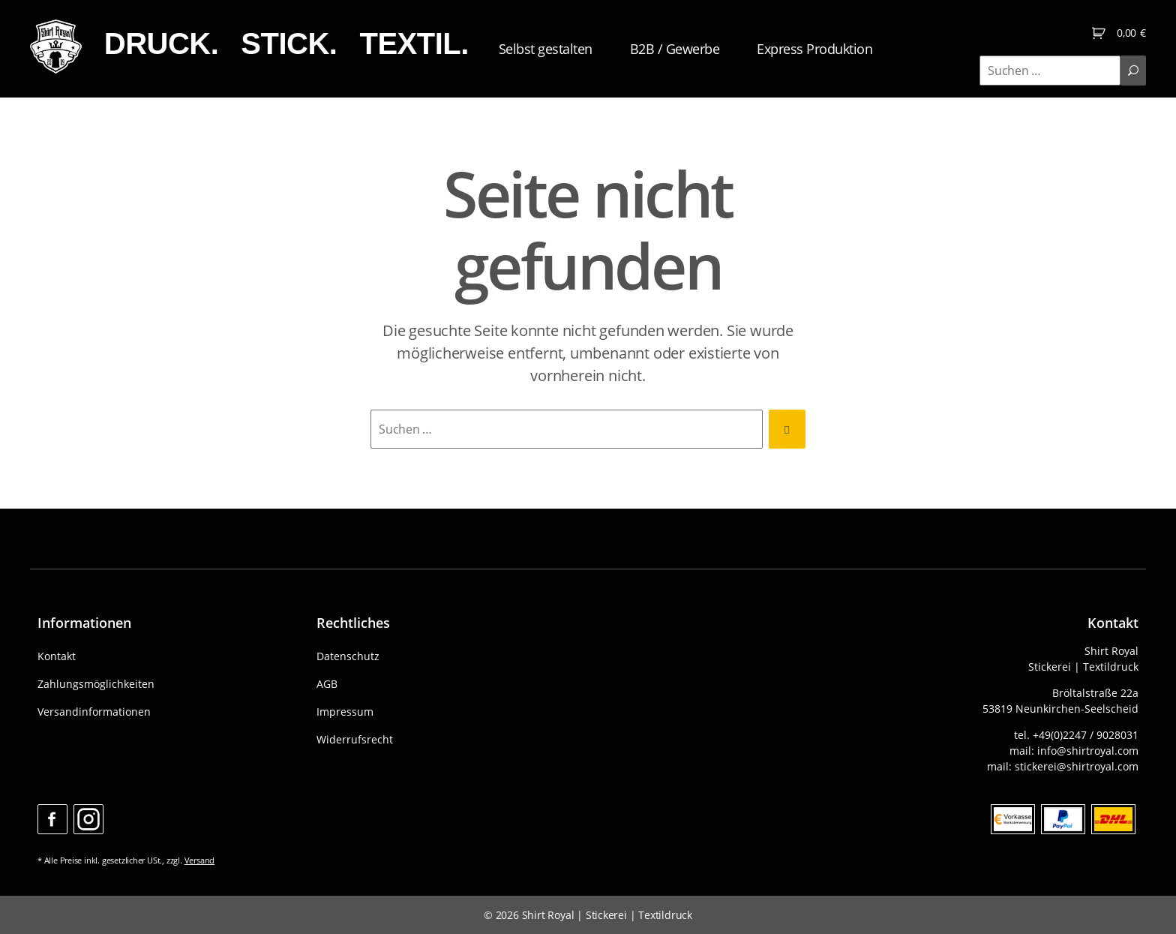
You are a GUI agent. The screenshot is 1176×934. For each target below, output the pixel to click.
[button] (33, 901)
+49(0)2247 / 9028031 (1085, 735)
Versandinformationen (94, 711)
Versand (199, 860)
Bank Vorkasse (1013, 819)
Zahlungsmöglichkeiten (96, 684)
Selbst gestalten (574, 51)
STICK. (317, 45)
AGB (327, 684)
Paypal (1063, 819)
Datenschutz (348, 656)
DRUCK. (189, 45)
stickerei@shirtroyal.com (1076, 766)
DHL (1113, 819)
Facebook (53, 819)
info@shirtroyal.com (1087, 750)
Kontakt (57, 656)
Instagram (89, 819)
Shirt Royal (548, 915)
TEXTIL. (442, 45)
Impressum (345, 711)
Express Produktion (843, 51)
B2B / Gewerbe (703, 51)
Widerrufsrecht (354, 739)
